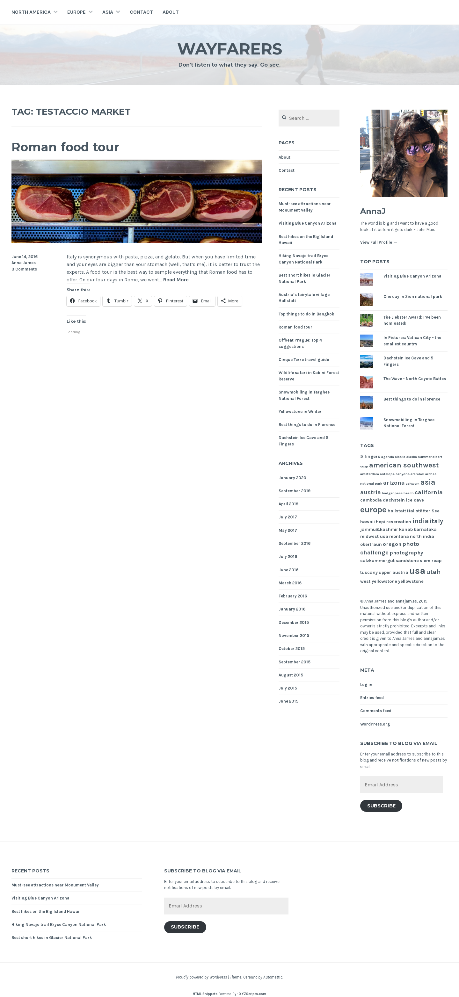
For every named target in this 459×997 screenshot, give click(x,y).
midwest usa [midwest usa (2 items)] (374, 536)
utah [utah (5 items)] (433, 571)
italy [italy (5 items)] (436, 521)
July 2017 (288, 517)
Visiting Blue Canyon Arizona (308, 223)
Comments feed (375, 710)
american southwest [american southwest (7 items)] (404, 465)
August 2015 (291, 675)
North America (31, 12)
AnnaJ (373, 211)
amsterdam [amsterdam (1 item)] (369, 474)
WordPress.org (375, 724)
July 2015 (288, 688)
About (171, 12)
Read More (176, 280)
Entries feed (372, 697)
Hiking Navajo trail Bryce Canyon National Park (58, 924)
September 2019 (294, 490)
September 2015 (294, 662)
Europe (76, 12)
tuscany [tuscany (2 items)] (369, 572)
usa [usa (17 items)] (417, 570)
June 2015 (288, 701)
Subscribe (381, 806)
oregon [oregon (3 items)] (392, 544)
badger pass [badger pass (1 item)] (392, 493)
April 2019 (288, 504)
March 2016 (290, 583)
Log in (366, 684)
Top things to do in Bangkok (306, 314)
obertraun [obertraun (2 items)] (371, 544)
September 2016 (294, 543)
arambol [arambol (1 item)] (417, 474)
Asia (107, 12)
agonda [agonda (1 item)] (387, 457)
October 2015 (292, 648)
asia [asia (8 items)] (427, 482)
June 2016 (288, 569)
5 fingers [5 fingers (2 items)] (370, 456)
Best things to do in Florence (307, 424)
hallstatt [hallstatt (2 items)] (397, 511)
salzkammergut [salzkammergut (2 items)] (377, 560)
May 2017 (288, 530)
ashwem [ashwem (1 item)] (412, 483)
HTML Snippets (205, 994)
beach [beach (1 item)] (409, 493)
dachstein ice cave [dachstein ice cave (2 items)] (403, 500)
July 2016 (288, 556)
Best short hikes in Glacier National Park (51, 937)
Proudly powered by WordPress (201, 977)
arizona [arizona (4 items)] (394, 482)
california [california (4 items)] (429, 492)
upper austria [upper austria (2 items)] (393, 572)
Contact (141, 12)
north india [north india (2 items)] (422, 536)
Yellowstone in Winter (300, 411)
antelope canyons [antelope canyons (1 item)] (395, 474)
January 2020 (292, 477)
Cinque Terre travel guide (304, 359)
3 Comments (24, 269)
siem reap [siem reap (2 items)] (430, 560)
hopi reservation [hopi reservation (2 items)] (393, 521)
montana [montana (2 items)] (399, 536)
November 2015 (294, 635)
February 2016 (293, 596)
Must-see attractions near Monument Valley (55, 885)
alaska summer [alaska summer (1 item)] (419, 457)
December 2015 (294, 622)
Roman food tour (65, 147)
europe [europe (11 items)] (373, 510)
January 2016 (292, 609)
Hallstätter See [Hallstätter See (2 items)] (423, 511)
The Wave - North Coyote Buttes (414, 378)
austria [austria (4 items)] (370, 492)
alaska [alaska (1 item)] (400, 457)
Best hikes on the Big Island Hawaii (46, 911)
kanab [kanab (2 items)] (406, 529)
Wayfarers (229, 49)
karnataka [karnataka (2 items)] (425, 529)
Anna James (23, 262)
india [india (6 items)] (420, 521)
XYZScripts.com (252, 994)
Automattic (272, 977)
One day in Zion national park (412, 296)
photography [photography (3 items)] (406, 553)
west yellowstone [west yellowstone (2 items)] (378, 581)
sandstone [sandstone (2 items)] (407, 560)
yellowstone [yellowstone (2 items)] (411, 581)
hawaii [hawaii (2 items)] (367, 521)
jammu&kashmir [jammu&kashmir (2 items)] (379, 529)
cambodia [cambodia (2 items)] (371, 500)
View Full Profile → (378, 242)
